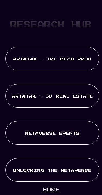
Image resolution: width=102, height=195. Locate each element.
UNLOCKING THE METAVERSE (52, 170)
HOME (51, 189)
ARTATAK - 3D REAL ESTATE (52, 96)
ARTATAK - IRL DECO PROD (52, 59)
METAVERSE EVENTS (52, 133)
